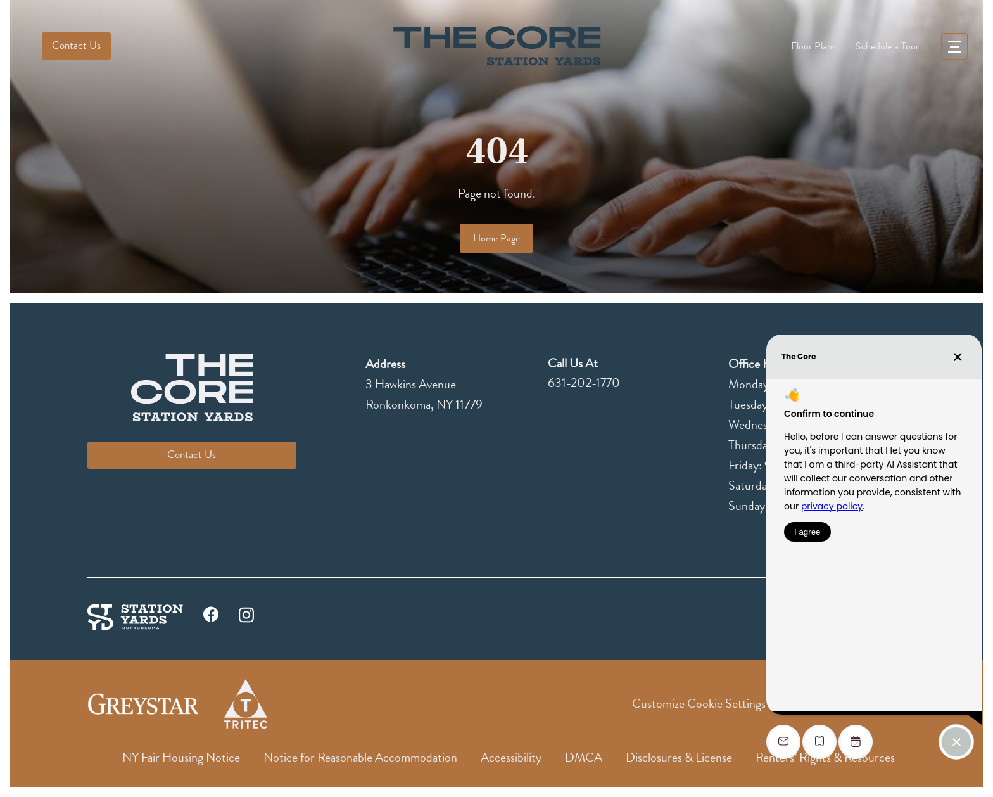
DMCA (583, 757)
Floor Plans (813, 46)
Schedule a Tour (887, 46)
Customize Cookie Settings (699, 703)
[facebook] (210, 617)
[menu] (954, 46)
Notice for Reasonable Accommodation (360, 757)
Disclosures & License (679, 757)
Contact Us (76, 45)
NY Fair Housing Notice (181, 757)
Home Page (496, 238)
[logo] (496, 46)
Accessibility (511, 757)
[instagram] (246, 613)
